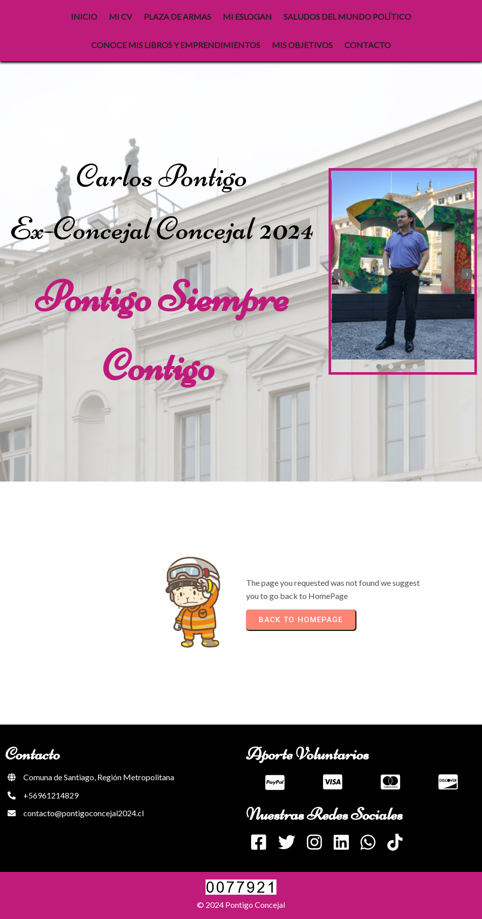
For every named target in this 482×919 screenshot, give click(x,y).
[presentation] (339, 274)
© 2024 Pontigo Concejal (241, 904)
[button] (379, 367)
